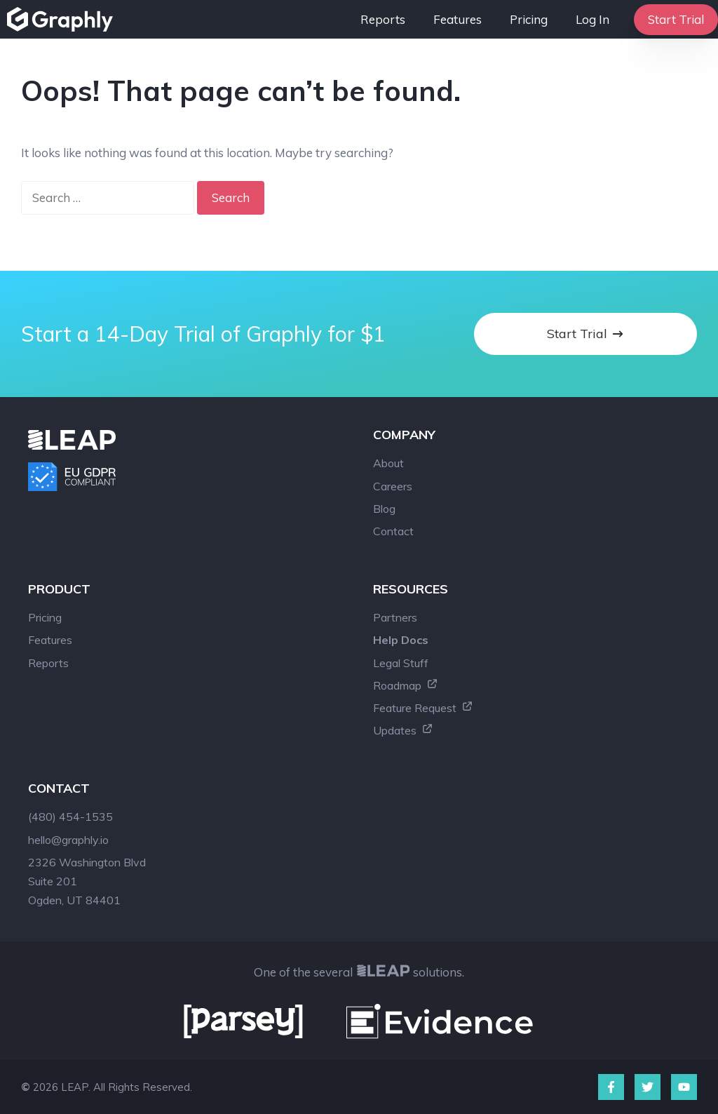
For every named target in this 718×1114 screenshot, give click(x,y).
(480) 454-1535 (70, 817)
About (388, 463)
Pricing (529, 19)
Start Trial (676, 19)
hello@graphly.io (68, 840)
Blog (384, 509)
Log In (592, 19)
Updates (403, 730)
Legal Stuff (400, 663)
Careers (392, 486)
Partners (395, 617)
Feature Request (423, 708)
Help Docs (400, 640)
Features (457, 19)
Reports (382, 19)
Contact (393, 531)
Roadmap (405, 685)
